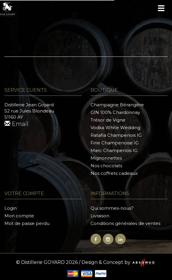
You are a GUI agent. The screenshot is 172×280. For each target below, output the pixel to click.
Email (16, 123)
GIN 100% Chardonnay (115, 112)
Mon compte (19, 215)
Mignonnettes (106, 158)
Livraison (100, 215)
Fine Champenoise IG (115, 143)
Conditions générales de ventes (125, 223)
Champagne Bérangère (117, 104)
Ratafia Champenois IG (116, 135)
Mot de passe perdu (27, 223)
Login (10, 208)
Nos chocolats (106, 165)
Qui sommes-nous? (112, 208)
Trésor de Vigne (108, 120)
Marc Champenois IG (114, 150)
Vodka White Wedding (115, 127)
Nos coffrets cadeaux (114, 173)
